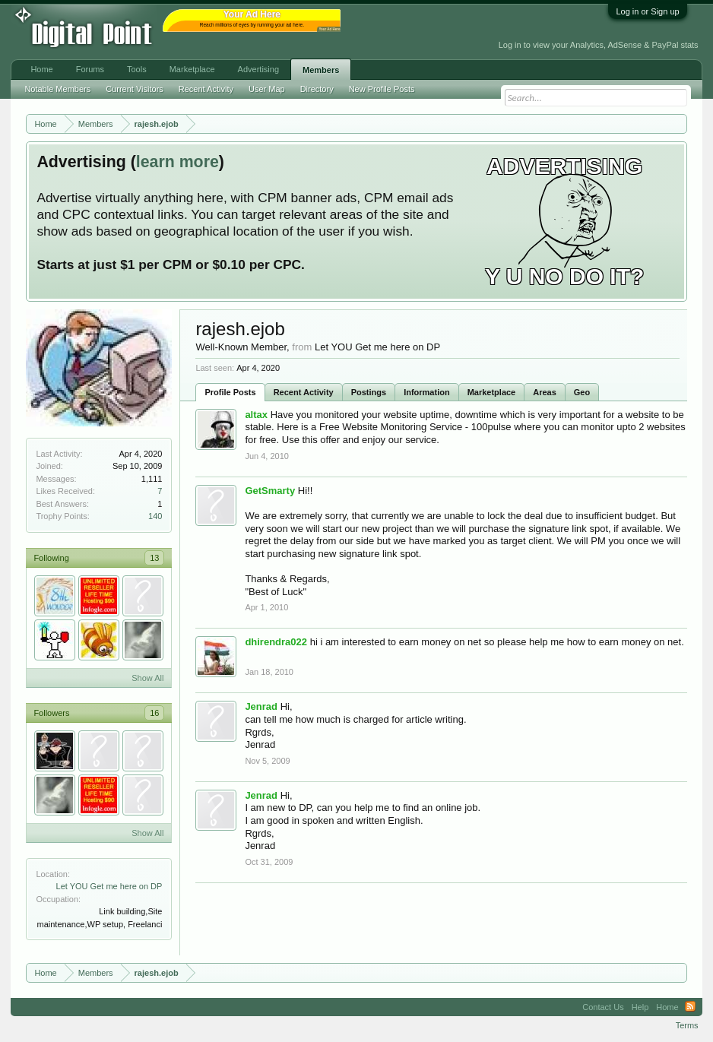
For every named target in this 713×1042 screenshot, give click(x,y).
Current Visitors (134, 88)
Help (640, 1007)
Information (427, 392)
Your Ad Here (329, 29)
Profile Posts (229, 392)
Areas (544, 392)
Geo (582, 392)
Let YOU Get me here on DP (109, 886)
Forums (90, 69)
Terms (687, 1025)
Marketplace (491, 392)
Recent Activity (304, 392)
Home (41, 69)
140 (155, 516)
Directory (317, 88)
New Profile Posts (382, 88)
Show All (147, 678)
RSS (690, 1007)
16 (154, 712)
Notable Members (57, 88)
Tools (137, 69)
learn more (177, 162)
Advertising (258, 69)
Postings (368, 392)
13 (154, 557)
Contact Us (602, 1007)
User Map (267, 88)
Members (321, 69)
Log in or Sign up (647, 11)
